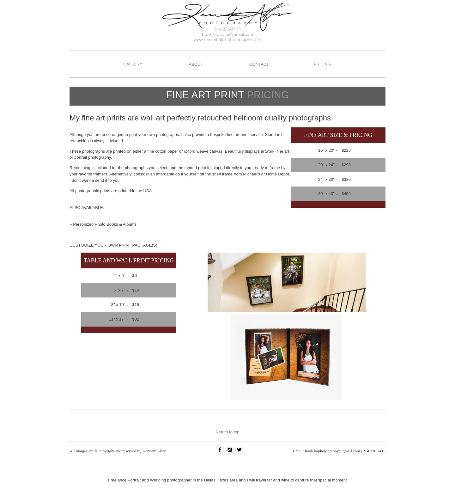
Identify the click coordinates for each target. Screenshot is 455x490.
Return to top (227, 432)
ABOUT (196, 64)
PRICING (322, 64)
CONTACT (259, 64)
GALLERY (132, 64)
